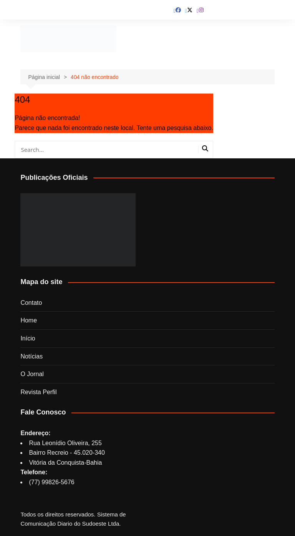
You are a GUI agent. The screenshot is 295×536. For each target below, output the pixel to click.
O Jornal (31, 374)
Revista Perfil (38, 392)
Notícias (31, 356)
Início (27, 338)
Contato (31, 302)
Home (28, 320)
